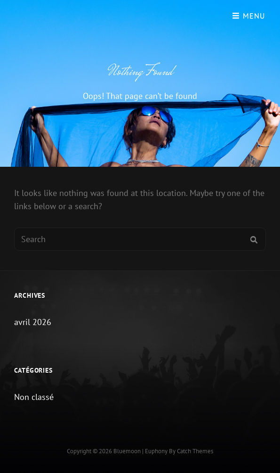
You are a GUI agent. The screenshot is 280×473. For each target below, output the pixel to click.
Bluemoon (127, 451)
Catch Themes (195, 451)
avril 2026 (32, 322)
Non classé (34, 396)
